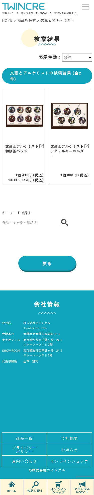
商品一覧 (24, 438)
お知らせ (69, 450)
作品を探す (35, 486)
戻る (47, 263)
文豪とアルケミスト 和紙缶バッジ (22, 148)
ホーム (12, 486)
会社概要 (69, 438)
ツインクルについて (82, 487)
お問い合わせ (24, 461)
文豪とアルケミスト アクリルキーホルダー (67, 151)
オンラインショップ (59, 487)
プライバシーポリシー (24, 450)
